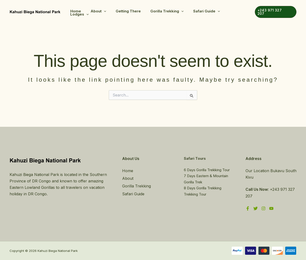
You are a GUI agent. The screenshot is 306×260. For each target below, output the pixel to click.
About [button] (98, 11)
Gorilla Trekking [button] (167, 11)
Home (75, 11)
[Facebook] (248, 208)
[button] (104, 11)
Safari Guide (133, 193)
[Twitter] (255, 208)
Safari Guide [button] (206, 11)
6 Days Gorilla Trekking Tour (207, 170)
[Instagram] (263, 208)
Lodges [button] (79, 14)
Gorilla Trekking (136, 186)
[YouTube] (271, 208)
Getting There (128, 11)
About (127, 178)
